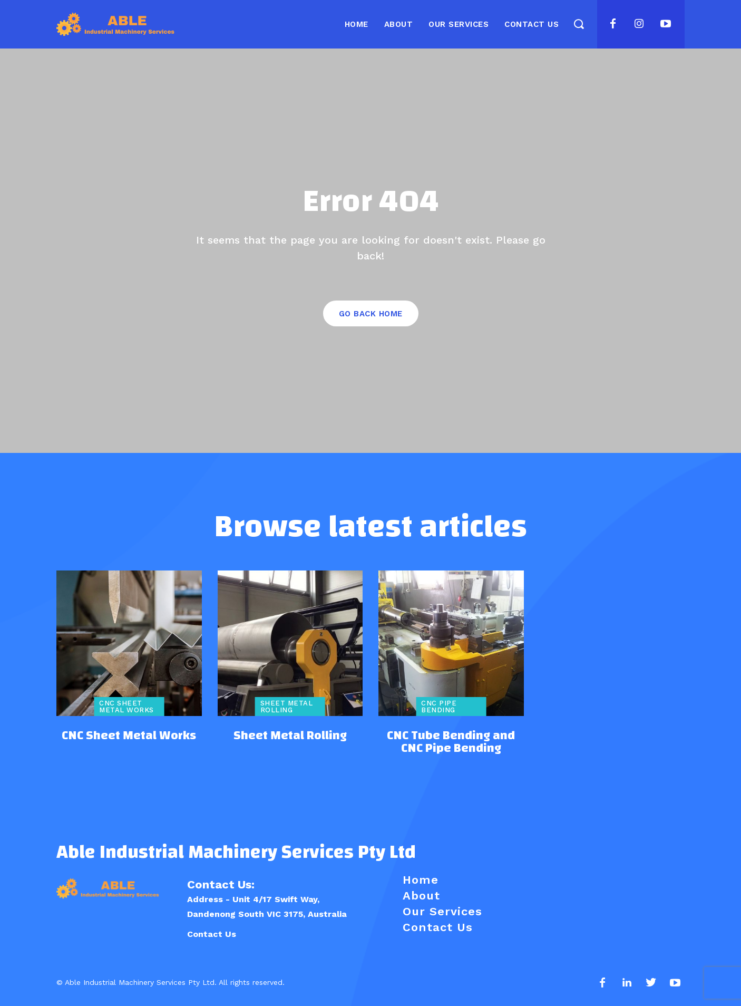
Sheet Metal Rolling (286, 706)
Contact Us (211, 934)
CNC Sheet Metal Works (126, 706)
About (421, 895)
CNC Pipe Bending (438, 706)
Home (420, 879)
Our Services (442, 911)
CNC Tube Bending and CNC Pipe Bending (451, 742)
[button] (578, 23)
